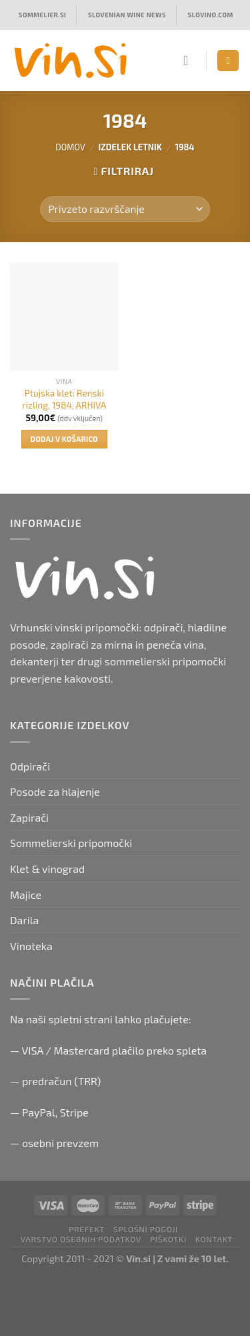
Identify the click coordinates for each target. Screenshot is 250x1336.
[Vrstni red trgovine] (125, 209)
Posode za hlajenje (55, 791)
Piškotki (168, 1239)
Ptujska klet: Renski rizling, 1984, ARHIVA (64, 399)
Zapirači (29, 817)
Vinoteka (31, 945)
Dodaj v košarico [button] (64, 438)
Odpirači (30, 766)
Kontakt (214, 1239)
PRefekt (87, 1229)
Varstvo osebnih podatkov (81, 1239)
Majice (25, 894)
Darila (24, 920)
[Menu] (228, 61)
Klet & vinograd (47, 868)
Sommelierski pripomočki (71, 842)
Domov (70, 147)
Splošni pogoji (145, 1229)
